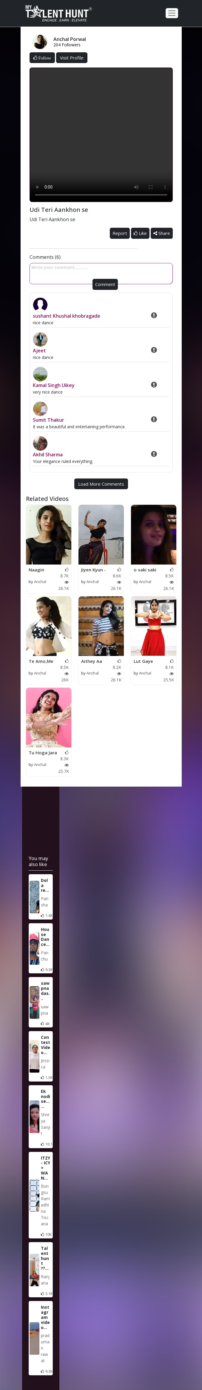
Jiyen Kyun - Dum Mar (93, 570)
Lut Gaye (143, 661)
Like (140, 233)
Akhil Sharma (48, 454)
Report (119, 233)
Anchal (40, 581)
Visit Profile (72, 58)
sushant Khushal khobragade (66, 316)
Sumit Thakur (48, 420)
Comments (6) (45, 257)
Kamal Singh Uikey (54, 385)
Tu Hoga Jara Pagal (43, 753)
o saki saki (145, 570)
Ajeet (39, 350)
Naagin (36, 570)
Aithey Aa (91, 661)
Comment (105, 284)
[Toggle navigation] (172, 13)
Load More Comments (101, 484)
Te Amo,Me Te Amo (41, 661)
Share (161, 233)
